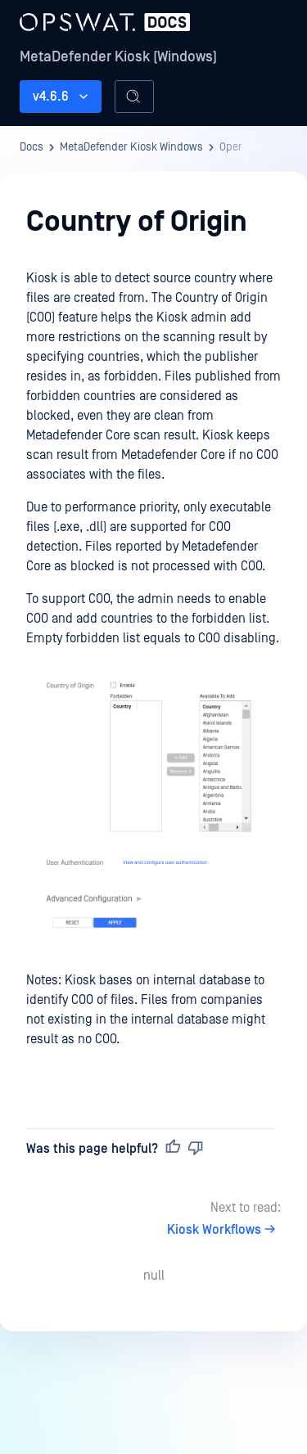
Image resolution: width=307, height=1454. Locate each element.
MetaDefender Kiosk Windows (131, 147)
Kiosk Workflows (224, 1229)
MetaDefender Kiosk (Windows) (118, 56)
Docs (31, 147)
